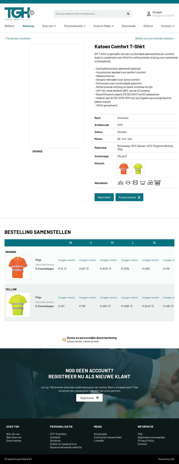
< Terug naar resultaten (18, 38)
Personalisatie (74, 25)
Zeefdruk (55, 437)
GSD (172, 459)
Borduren (55, 440)
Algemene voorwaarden (151, 437)
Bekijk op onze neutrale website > (154, 38)
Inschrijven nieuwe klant (108, 437)
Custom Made (104, 25)
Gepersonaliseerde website (66, 447)
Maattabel (104, 197)
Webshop (28, 25)
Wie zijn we (13, 433)
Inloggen (157, 12)
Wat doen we (13, 437)
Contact (167, 25)
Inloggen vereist (66, 259)
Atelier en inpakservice (63, 443)
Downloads (128, 25)
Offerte (148, 25)
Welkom (10, 25)
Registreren (89, 397)
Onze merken (13, 440)
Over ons (49, 25)
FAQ (140, 433)
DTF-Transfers (58, 433)
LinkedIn (99, 440)
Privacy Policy (146, 440)
